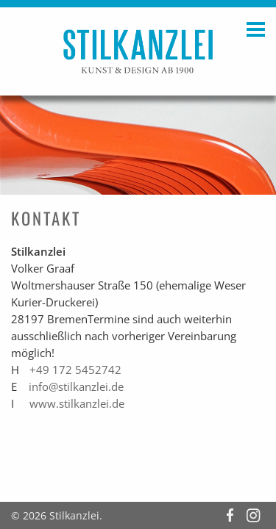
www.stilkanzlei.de (76, 403)
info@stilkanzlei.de (76, 387)
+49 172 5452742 (75, 370)
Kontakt (46, 218)
